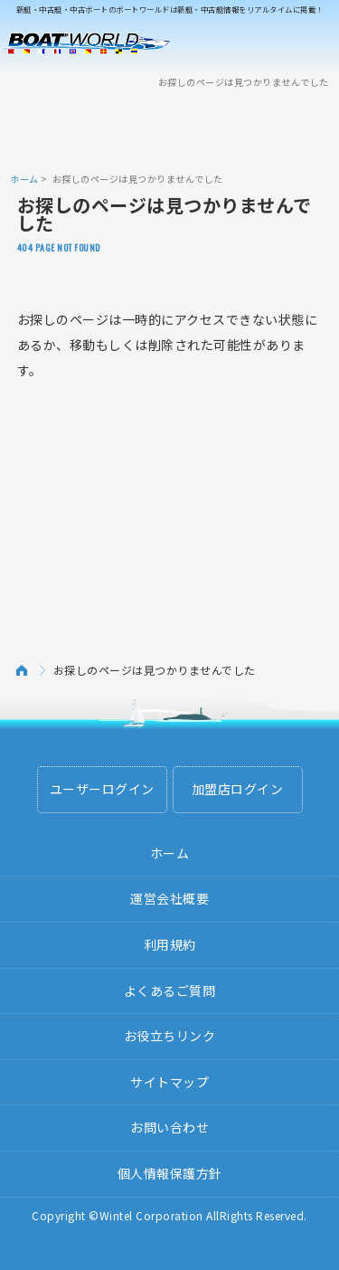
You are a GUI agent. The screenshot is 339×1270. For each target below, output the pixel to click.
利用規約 (170, 944)
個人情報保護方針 (170, 1173)
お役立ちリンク (170, 1036)
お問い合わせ (169, 1127)
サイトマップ (169, 1082)
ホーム (24, 178)
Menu (313, 43)
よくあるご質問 (170, 990)
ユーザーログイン (102, 789)
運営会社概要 (169, 898)
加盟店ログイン (238, 789)
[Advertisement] (170, 129)
